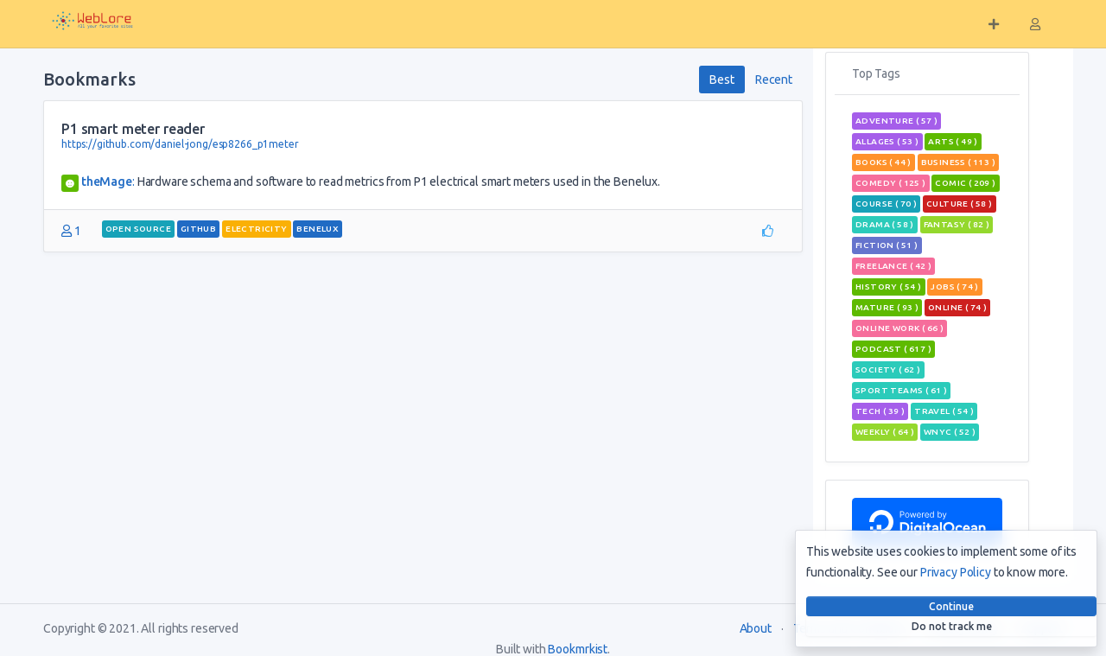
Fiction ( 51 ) (886, 245)
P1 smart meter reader (133, 129)
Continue (951, 606)
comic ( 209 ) (965, 183)
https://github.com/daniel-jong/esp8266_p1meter (180, 144)
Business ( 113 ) (958, 162)
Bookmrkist (577, 649)
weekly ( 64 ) (884, 431)
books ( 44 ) (883, 162)
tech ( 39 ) (880, 411)
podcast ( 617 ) (893, 348)
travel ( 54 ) (944, 411)
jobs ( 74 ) (954, 286)
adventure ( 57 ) (896, 120)
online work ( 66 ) (899, 328)
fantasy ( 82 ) (957, 224)
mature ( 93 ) (886, 307)
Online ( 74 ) (957, 307)
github (198, 228)
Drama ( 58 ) (884, 224)
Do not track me (952, 626)
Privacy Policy (955, 572)
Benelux (317, 228)
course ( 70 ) (886, 203)
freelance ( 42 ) (893, 266)
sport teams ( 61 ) (901, 390)
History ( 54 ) (888, 286)
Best (721, 79)
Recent (773, 79)
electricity (256, 228)
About (756, 628)
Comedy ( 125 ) (890, 183)
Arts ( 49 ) (952, 141)
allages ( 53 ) (887, 141)
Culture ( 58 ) (959, 203)
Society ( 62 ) (888, 369)
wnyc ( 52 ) (950, 431)
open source (138, 228)
